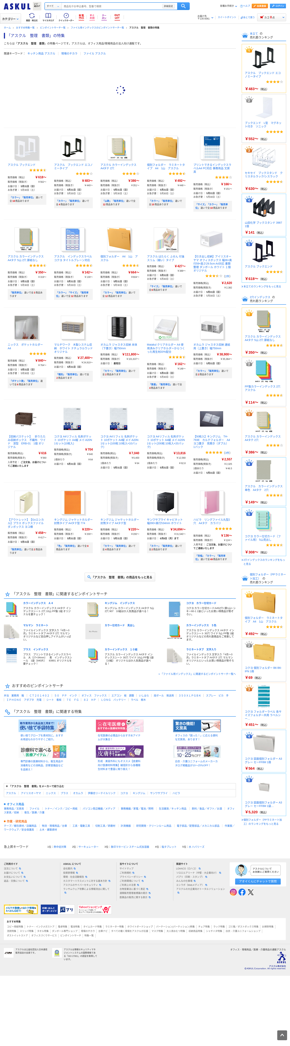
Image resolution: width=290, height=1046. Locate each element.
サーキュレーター (88, 846)
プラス (64, 793)
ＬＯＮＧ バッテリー (113, 699)
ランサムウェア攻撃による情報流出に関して (86, 891)
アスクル (11, 793)
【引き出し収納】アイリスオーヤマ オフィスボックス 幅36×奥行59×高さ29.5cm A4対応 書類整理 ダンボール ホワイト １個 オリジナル (212, 263)
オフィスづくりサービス (44, 935)
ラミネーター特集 (114, 926)
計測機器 (126, 825)
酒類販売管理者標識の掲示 (135, 893)
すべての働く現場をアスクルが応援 (129, 931)
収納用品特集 (195, 931)
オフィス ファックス (94, 695)
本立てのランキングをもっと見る (262, 286)
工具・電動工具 (81, 825)
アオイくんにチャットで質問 (258, 881)
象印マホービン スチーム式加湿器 (130, 846)
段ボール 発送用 (164, 695)
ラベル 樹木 (138, 699)
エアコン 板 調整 (122, 695)
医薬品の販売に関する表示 (135, 897)
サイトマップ (127, 868)
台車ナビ (103, 931)
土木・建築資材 (48, 829)
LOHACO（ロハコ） (188, 868)
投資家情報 (70, 873)
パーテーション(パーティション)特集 (175, 926)
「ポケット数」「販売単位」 (25, 381)
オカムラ (78, 793)
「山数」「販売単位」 (114, 201)
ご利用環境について (132, 881)
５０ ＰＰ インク (65, 695)
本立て (254, 33)
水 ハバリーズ (197, 846)
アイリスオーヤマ (31, 793)
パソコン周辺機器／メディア (99, 808)
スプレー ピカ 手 (217, 695)
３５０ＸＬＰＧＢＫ (190, 695)
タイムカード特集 (92, 926)
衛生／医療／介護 (34, 812)
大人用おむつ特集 (176, 931)
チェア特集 (204, 926)
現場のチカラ (69, 53)
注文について (12, 868)
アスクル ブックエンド (22, 164)
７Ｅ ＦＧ (72, 699)
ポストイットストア (17, 935)
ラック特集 (219, 926)
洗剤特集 (11, 931)
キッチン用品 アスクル (41, 53)
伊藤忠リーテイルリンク (102, 793)
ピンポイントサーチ (70, 935)
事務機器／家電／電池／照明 (137, 808)
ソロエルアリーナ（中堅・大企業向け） (198, 873)
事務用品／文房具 (14, 808)
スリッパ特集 (27, 931)
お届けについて (13, 873)
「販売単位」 (17, 292)
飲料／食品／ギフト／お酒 (207, 808)
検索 (212, 6)
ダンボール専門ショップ (64, 931)
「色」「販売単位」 (66, 546)
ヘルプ (246, 6)
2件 (227, 276)
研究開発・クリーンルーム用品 (153, 825)
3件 (227, 452)
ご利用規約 (127, 873)
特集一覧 (89, 935)
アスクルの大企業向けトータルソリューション (200, 891)
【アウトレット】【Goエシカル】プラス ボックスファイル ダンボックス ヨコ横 (26, 523)
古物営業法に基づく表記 (134, 889)
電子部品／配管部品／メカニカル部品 (198, 825)
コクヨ (124, 793)
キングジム (139, 793)
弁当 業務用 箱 (14, 695)
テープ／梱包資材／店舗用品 (20, 825)
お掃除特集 (268, 926)
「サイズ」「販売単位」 (161, 286)
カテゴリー (10, 18)
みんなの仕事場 (186, 881)
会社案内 (69, 868)
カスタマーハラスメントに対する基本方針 (86, 881)
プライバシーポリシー (133, 877)
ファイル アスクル (94, 53)
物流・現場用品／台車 (54, 825)
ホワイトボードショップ (140, 926)
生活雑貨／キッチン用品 (172, 808)
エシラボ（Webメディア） (191, 885)
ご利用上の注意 (129, 885)
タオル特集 (43, 931)
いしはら (144, 695)
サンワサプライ (159, 793)
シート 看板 (53, 699)
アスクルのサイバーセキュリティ (82, 885)
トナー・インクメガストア (40, 926)
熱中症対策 (60, 846)
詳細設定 (197, 6)
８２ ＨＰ (89, 699)
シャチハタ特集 (214, 931)
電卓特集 (62, 926)
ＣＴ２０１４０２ (39, 695)
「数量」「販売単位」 (160, 384)
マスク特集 (157, 931)
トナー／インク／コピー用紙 (61, 808)
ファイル (34, 808)
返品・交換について (16, 881)
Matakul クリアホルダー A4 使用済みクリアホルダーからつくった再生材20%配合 (166, 348)
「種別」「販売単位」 (67, 374)
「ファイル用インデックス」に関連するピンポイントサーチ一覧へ (198, 673)
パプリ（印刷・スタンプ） (191, 877)
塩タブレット (169, 846)
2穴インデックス (260, 297)
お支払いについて (15, 877)
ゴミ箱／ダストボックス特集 (243, 926)
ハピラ (176, 793)
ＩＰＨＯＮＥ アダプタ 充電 (24, 699)
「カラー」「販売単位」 (22, 197)
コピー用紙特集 (15, 926)
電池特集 (75, 926)
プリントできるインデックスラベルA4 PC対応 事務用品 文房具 (212, 168)
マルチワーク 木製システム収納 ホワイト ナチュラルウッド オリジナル (74, 348)
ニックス (51, 793)
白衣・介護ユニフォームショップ (243, 931)
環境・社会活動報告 (75, 877)
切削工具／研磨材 (105, 825)
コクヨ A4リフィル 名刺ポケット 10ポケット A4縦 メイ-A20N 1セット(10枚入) (73, 440)
